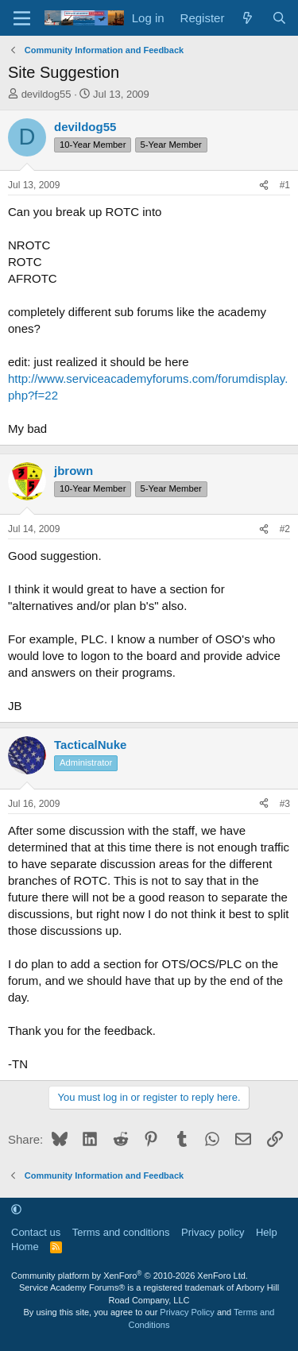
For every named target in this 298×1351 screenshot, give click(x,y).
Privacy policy (212, 1232)
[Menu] (22, 18)
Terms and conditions (121, 1232)
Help (266, 1232)
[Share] (263, 185)
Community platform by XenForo (129, 1275)
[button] (16, 1209)
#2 (285, 529)
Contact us (35, 1232)
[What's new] (247, 18)
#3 (285, 803)
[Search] (279, 18)
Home (25, 1247)
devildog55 (46, 94)
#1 (285, 185)
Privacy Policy (187, 1312)
